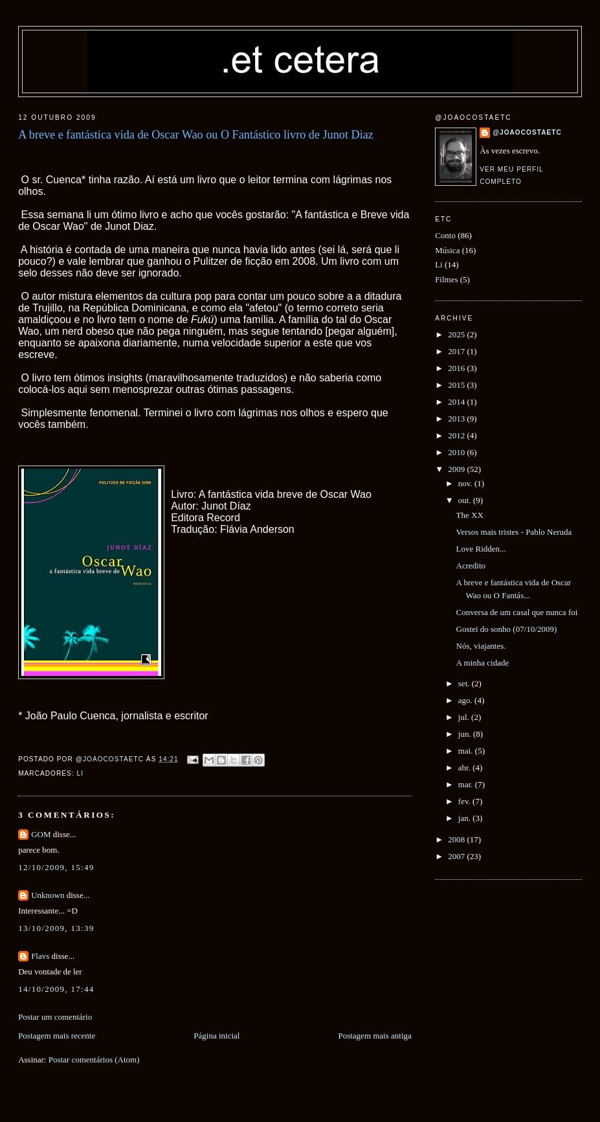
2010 (457, 452)
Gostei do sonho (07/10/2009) (506, 629)
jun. (465, 734)
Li (80, 773)
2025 (457, 334)
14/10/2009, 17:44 (56, 989)
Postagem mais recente (56, 1035)
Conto (445, 235)
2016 (457, 368)
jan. (465, 818)
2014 (457, 402)
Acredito (470, 565)
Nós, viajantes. (481, 646)
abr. (465, 767)
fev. (465, 801)
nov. (466, 483)
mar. (466, 784)
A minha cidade (482, 663)
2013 (457, 418)
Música (447, 250)
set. (465, 683)
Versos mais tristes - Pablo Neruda (514, 532)
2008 (457, 839)
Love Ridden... (481, 549)
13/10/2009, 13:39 (56, 928)
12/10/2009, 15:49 (56, 867)
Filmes (446, 279)
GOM (40, 834)
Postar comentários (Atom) (94, 1059)
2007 (457, 856)
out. (465, 500)
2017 (457, 351)
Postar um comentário (55, 1017)
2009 (457, 469)
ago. (466, 700)
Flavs (40, 956)
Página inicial (216, 1035)
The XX (469, 515)
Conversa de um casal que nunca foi (517, 612)
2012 (457, 435)
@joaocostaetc (527, 132)
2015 (457, 385)
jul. (464, 717)
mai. (466, 751)
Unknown (47, 895)
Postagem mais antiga (374, 1035)
